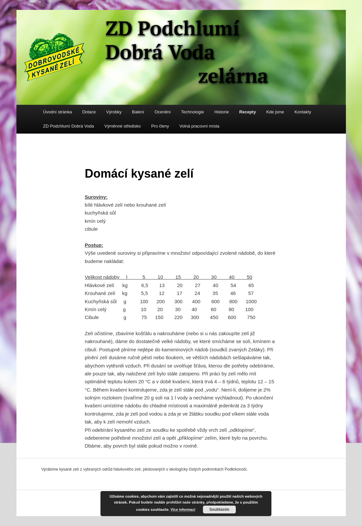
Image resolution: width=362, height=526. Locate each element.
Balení (138, 111)
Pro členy (160, 126)
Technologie (192, 111)
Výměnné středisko (122, 126)
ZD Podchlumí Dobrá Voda (68, 126)
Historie (221, 111)
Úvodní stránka (57, 111)
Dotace (89, 111)
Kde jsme (275, 111)
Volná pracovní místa (199, 126)
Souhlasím (219, 509)
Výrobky (114, 111)
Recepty (247, 111)
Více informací (183, 509)
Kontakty (302, 111)
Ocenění (162, 111)
